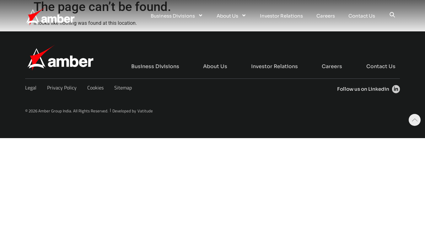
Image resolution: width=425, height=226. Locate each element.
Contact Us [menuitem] (361, 16)
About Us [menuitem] (231, 16)
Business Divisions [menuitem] (177, 16)
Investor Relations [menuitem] (281, 16)
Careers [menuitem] (325, 16)
